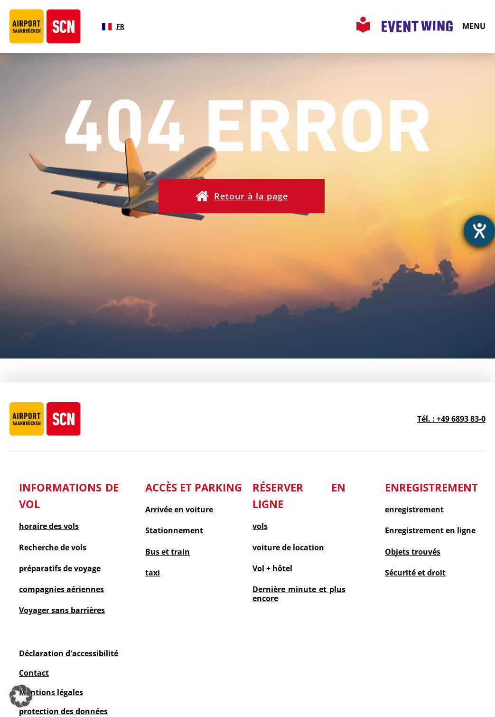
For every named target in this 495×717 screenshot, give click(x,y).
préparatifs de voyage (60, 568)
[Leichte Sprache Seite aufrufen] (363, 30)
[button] (242, 196)
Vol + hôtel (272, 568)
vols (260, 526)
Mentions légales (51, 692)
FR (113, 26)
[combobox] (113, 26)
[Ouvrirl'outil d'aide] (479, 230)
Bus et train (167, 552)
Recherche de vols (52, 547)
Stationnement (174, 530)
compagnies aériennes (61, 589)
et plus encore (299, 594)
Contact (34, 673)
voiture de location (288, 547)
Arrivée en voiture (179, 509)
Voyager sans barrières (62, 610)
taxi (152, 572)
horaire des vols (49, 526)
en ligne (430, 530)
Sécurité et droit (415, 572)
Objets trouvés (412, 552)
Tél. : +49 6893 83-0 (451, 419)
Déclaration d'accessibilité (68, 653)
